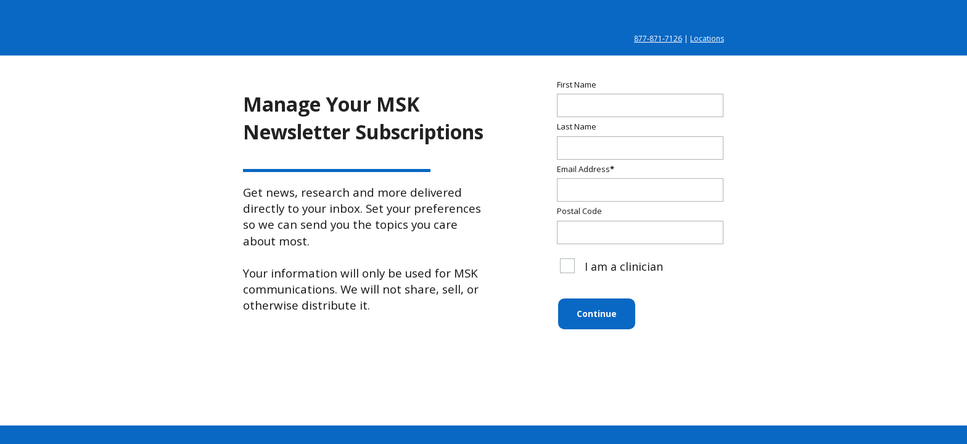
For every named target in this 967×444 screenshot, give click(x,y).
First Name (576, 84)
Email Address (585, 169)
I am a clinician (611, 266)
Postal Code (579, 210)
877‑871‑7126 (658, 38)
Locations (707, 38)
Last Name (576, 126)
